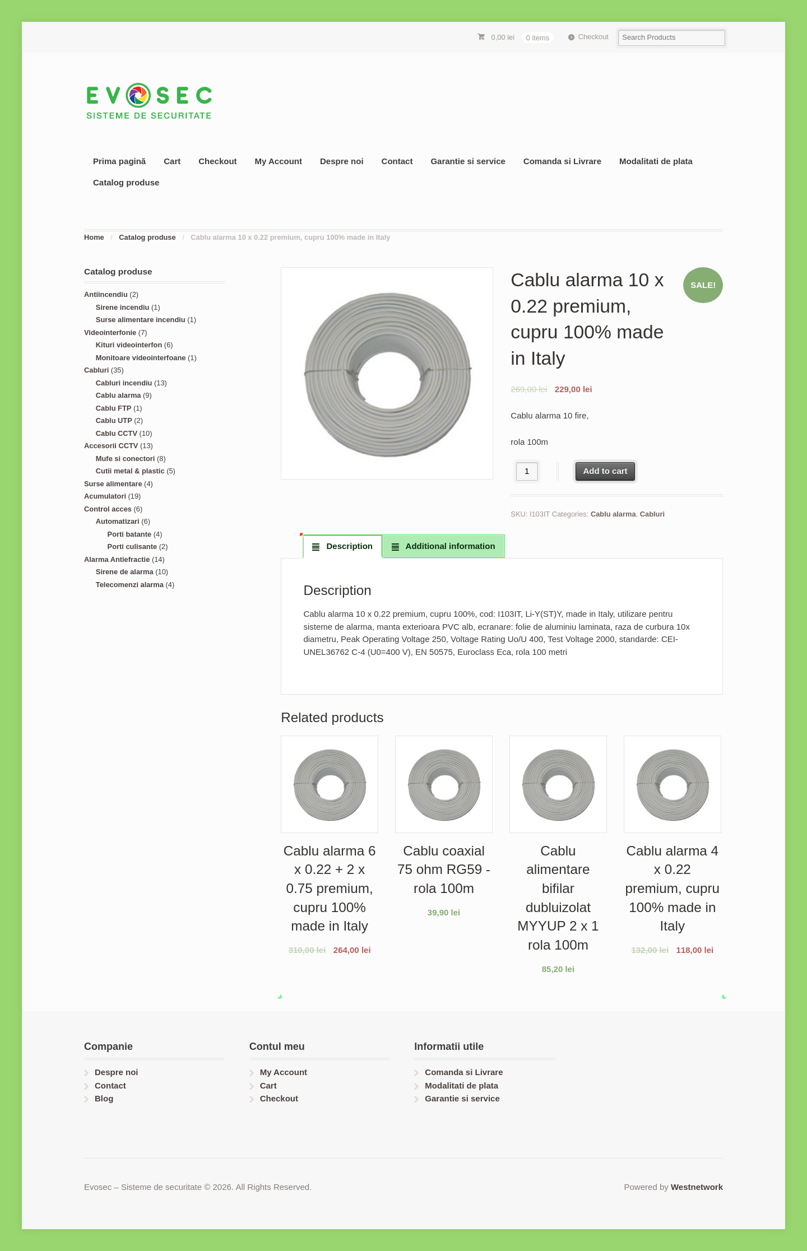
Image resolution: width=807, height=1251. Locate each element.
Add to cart (605, 471)
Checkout (593, 36)
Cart (172, 161)
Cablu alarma (613, 514)
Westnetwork (697, 1187)
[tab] (342, 546)
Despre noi (342, 161)
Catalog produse (126, 182)
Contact (397, 161)
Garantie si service (467, 161)
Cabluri (652, 514)
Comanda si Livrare (562, 161)
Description (348, 546)
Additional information (449, 546)
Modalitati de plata (656, 161)
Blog (104, 1098)
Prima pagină (119, 161)
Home (94, 237)
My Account (278, 161)
